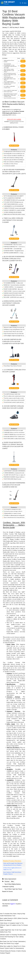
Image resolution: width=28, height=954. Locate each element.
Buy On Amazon (23, 61)
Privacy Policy (17, 945)
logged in (13, 866)
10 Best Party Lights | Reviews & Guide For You (12, 831)
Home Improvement (10, 841)
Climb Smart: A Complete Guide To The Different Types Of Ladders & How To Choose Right (14, 887)
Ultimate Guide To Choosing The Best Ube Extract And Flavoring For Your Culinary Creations (13, 899)
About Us (9, 945)
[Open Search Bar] (20, 3)
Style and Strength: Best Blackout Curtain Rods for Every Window (12, 826)
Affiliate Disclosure (14, 948)
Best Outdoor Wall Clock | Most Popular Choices (12, 835)
